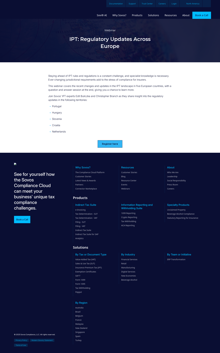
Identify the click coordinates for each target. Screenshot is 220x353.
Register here (110, 144)
